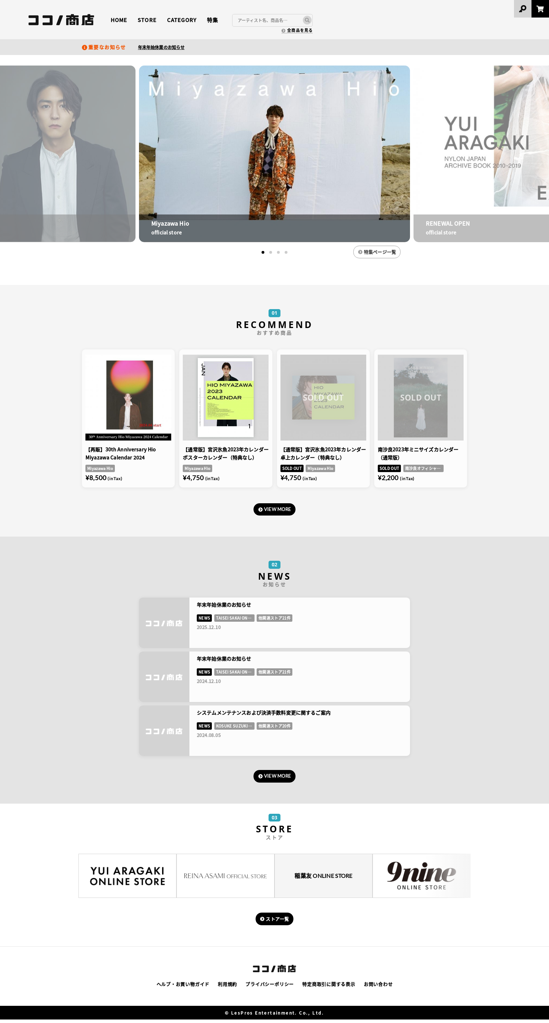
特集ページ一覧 (387, 252)
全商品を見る (300, 30)
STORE (147, 19)
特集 (212, 19)
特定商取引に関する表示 (328, 987)
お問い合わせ (378, 987)
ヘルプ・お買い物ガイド (183, 987)
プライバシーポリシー (269, 987)
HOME (119, 19)
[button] (263, 252)
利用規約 (227, 987)
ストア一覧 (278, 922)
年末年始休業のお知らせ (161, 47)
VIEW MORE (278, 510)
